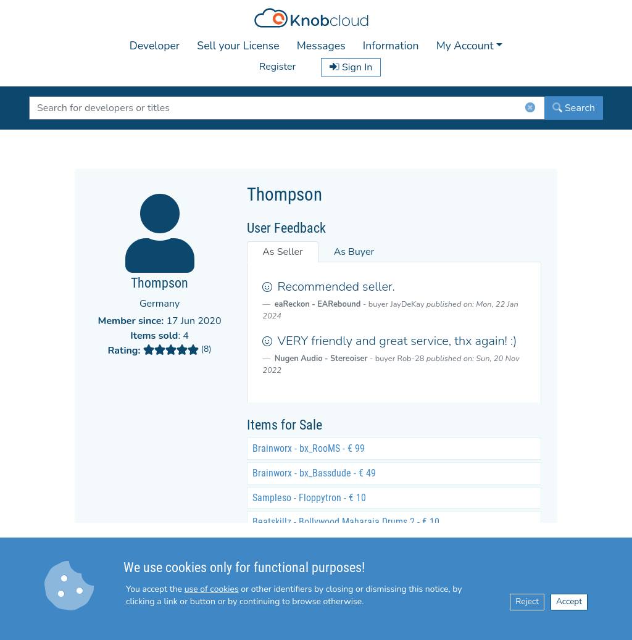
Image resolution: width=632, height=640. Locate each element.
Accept (569, 601)
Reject (527, 601)
